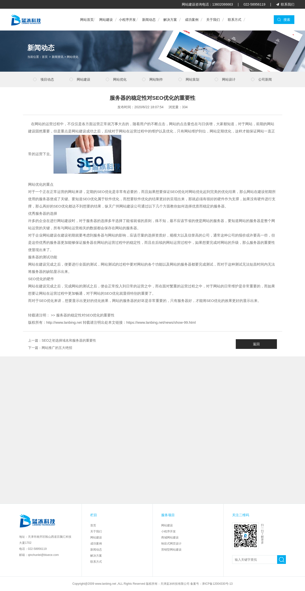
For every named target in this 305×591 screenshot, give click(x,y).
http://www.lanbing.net (64, 322)
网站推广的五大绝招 (57, 348)
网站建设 (106, 20)
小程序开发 (127, 20)
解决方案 (170, 20)
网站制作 (156, 79)
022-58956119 (254, 4)
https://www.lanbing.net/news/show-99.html (161, 322)
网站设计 (229, 79)
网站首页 (87, 20)
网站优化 (72, 57)
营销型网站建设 (171, 549)
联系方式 (234, 20)
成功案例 (191, 20)
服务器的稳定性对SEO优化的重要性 (85, 315)
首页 (45, 57)
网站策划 (192, 79)
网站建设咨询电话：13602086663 (207, 4)
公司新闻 (265, 79)
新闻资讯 (57, 57)
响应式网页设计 (171, 543)
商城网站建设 (170, 537)
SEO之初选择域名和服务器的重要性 (69, 340)
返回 (256, 344)
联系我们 (287, 4)
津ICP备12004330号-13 (217, 583)
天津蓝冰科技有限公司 (175, 583)
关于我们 (213, 20)
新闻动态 (149, 20)
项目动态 (47, 79)
